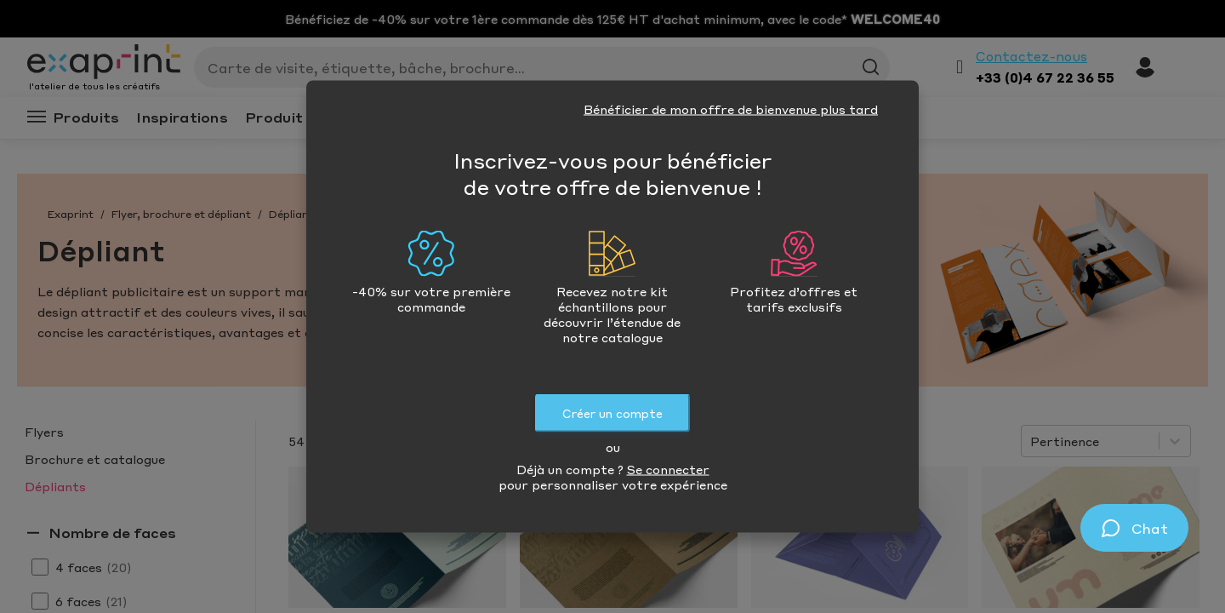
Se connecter (668, 469)
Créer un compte (612, 413)
